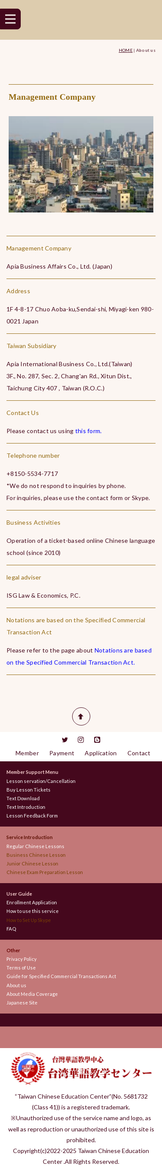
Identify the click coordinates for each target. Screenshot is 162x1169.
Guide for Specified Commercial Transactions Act (61, 976)
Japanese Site (22, 1002)
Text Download (23, 798)
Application (101, 753)
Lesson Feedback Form (32, 815)
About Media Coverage (32, 994)
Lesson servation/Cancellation (41, 781)
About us (16, 985)
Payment (61, 753)
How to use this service (32, 911)
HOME (126, 50)
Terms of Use (21, 967)
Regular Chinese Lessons (37, 846)
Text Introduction (25, 807)
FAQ (11, 928)
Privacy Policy (21, 959)
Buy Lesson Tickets (28, 789)
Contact (139, 753)
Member (27, 753)
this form (88, 430)
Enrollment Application (31, 902)
